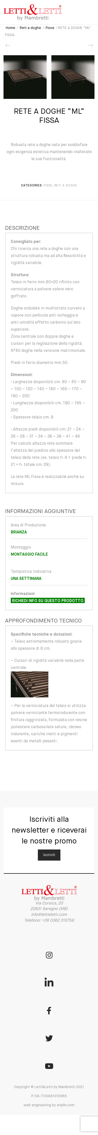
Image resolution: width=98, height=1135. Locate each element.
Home (10, 28)
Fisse (50, 28)
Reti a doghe (30, 28)
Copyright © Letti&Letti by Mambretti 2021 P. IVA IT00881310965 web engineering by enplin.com (49, 1096)
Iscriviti (49, 855)
